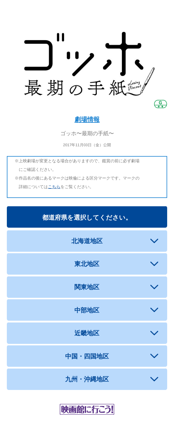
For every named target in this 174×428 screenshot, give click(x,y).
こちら (54, 186)
